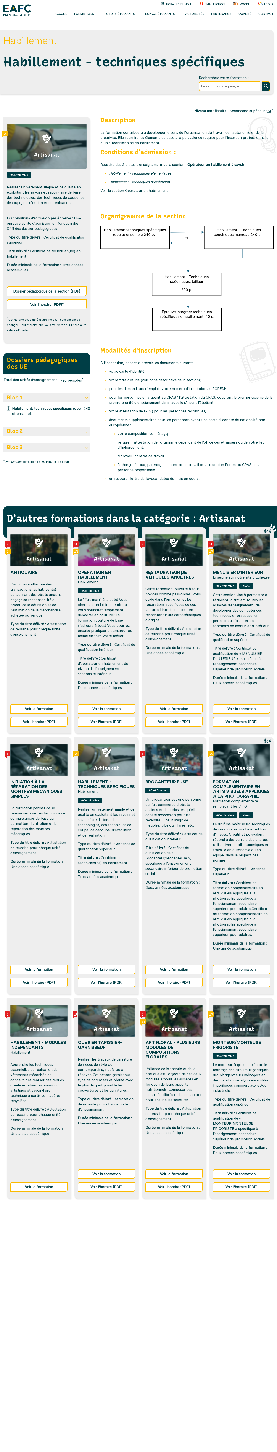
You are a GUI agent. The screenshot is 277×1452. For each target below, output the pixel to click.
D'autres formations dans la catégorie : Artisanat (126, 518)
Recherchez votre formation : (224, 78)
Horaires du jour (177, 4)
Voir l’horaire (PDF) (58, 304)
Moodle (242, 4)
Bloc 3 (47, 447)
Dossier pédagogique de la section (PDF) (46, 291)
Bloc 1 (47, 397)
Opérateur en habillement (146, 190)
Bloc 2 (47, 431)
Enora (266, 4)
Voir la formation (46, 708)
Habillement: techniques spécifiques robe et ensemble (44, 411)
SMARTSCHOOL (213, 4)
